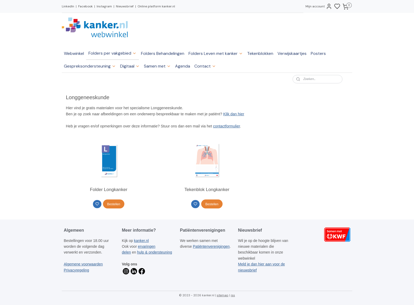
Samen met (157, 66)
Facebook (85, 6)
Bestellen (113, 204)
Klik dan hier (233, 114)
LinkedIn (68, 6)
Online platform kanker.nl (156, 6)
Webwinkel (74, 53)
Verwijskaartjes (292, 53)
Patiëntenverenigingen (211, 246)
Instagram (104, 6)
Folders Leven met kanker (216, 53)
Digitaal (130, 66)
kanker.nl (141, 241)
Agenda (182, 66)
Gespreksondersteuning (90, 66)
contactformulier (226, 126)
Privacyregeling (76, 270)
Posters (318, 53)
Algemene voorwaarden (83, 264)
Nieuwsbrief (125, 6)
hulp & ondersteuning (154, 252)
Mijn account (318, 6)
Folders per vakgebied (112, 53)
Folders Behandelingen (162, 53)
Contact (205, 66)
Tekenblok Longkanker (207, 189)
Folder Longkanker (109, 189)
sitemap (222, 295)
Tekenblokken (260, 53)
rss (233, 295)
